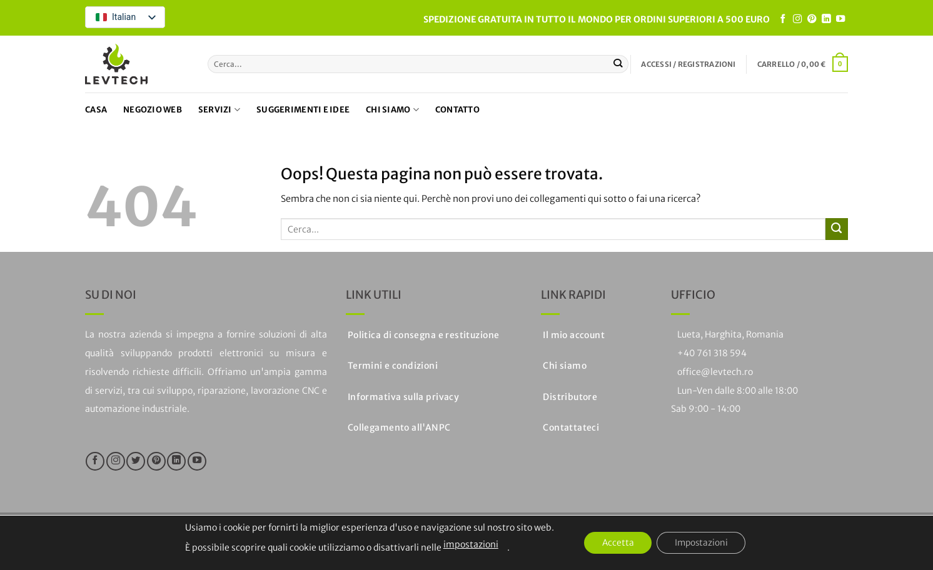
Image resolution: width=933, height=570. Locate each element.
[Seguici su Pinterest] (811, 19)
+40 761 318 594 (712, 353)
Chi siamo (392, 110)
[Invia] (618, 63)
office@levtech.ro (715, 372)
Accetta (616, 543)
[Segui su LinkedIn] (826, 19)
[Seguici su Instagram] (797, 19)
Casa (96, 109)
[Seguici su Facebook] (783, 19)
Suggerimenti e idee (303, 109)
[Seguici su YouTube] (840, 19)
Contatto (457, 109)
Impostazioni (702, 543)
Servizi (219, 110)
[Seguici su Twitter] (135, 461)
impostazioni (467, 544)
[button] (688, 64)
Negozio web (152, 109)
